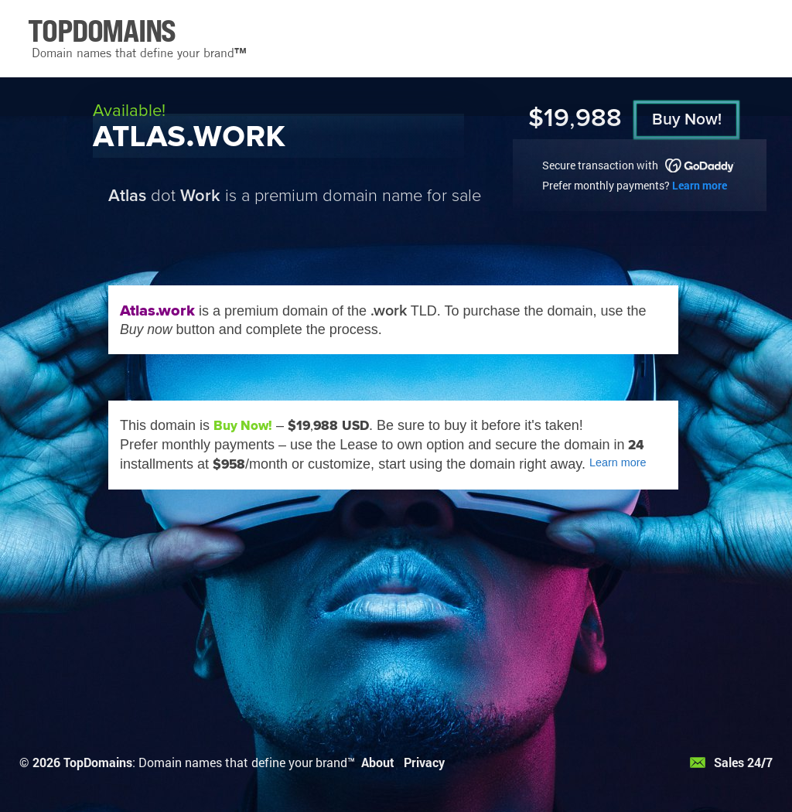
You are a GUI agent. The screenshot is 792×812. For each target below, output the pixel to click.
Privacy (424, 762)
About (377, 762)
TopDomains (97, 762)
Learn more (699, 185)
